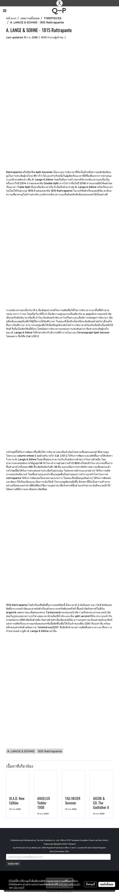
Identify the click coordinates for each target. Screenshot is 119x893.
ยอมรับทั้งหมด (106, 884)
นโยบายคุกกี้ (18, 887)
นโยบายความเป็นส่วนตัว (69, 884)
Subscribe (13, 863)
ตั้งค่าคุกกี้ (90, 884)
